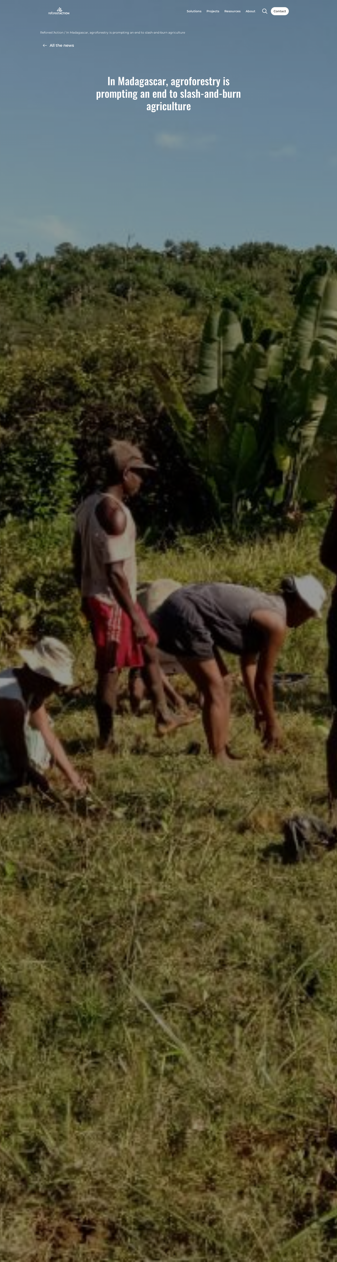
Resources (232, 11)
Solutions (194, 11)
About (250, 11)
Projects (213, 11)
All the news (58, 45)
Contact (280, 11)
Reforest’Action (51, 32)
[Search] (264, 11)
